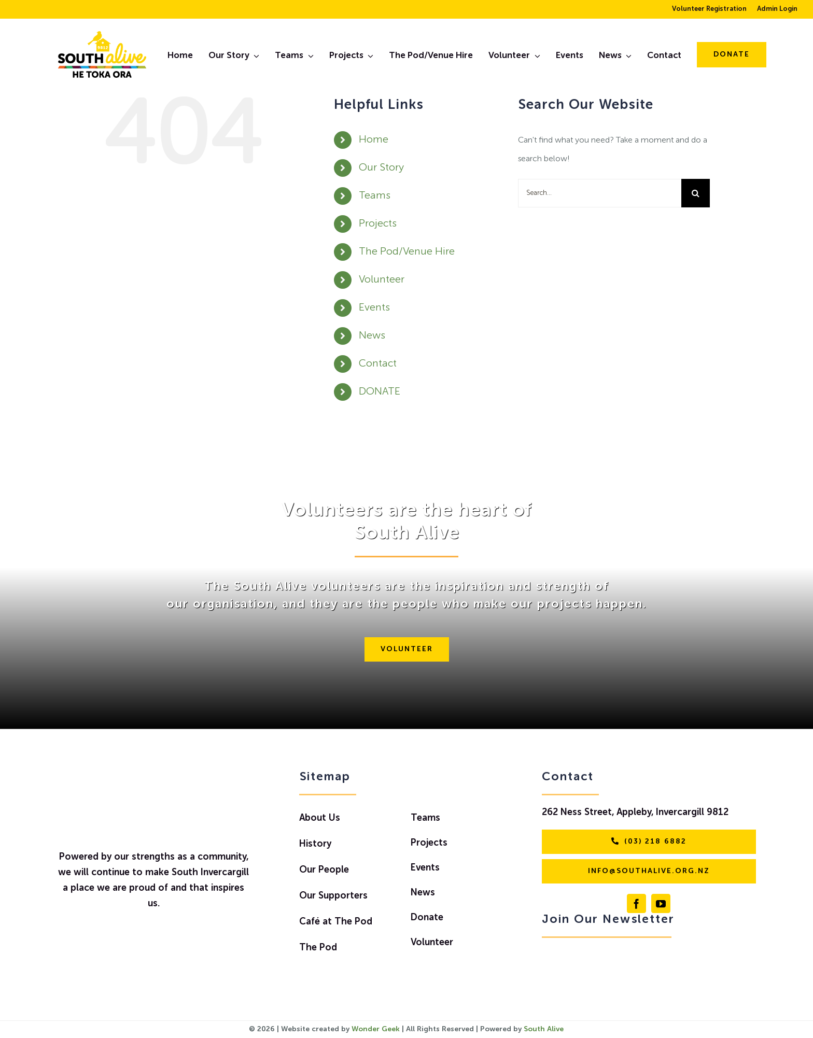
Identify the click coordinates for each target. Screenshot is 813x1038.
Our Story (381, 168)
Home (373, 140)
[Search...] (599, 193)
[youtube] (660, 903)
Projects (378, 224)
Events (374, 308)
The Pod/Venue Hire (407, 252)
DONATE (379, 392)
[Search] (695, 193)
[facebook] (636, 903)
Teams (374, 196)
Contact (378, 364)
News (372, 336)
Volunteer (381, 280)
